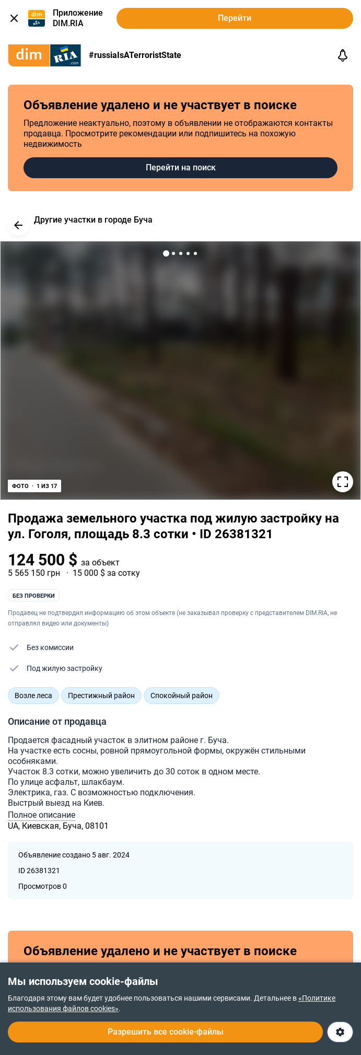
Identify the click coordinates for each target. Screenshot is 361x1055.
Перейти (234, 18)
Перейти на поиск (181, 167)
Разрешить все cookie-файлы (166, 1032)
